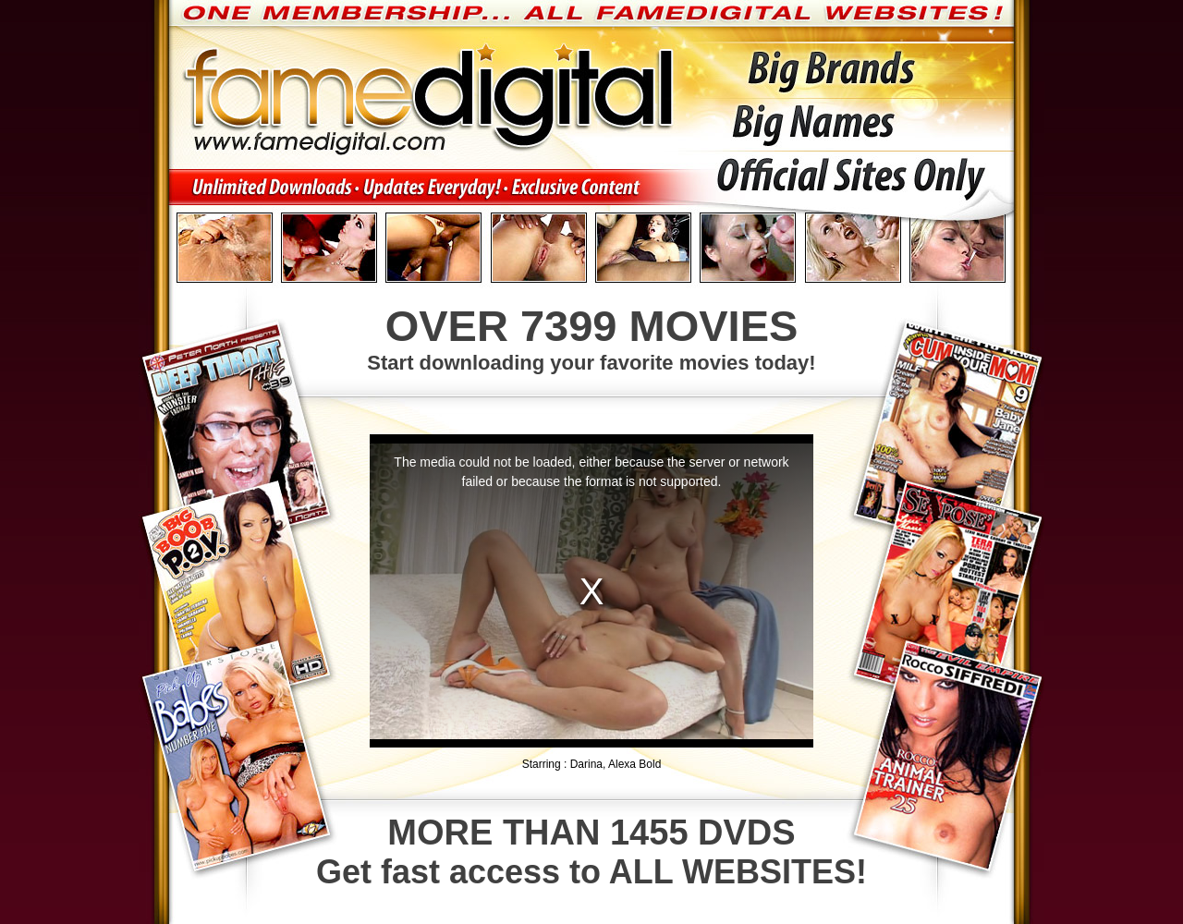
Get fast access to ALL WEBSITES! (591, 852)
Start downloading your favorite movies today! (591, 337)
